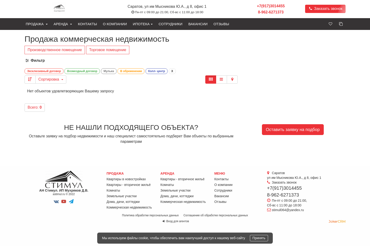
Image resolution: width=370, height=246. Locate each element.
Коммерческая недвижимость (129, 207)
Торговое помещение (107, 50)
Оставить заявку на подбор (293, 129)
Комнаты (113, 190)
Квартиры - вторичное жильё (129, 185)
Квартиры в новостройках (126, 179)
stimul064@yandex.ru (288, 210)
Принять (258, 238)
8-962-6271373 (271, 12)
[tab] (185, 61)
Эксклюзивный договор (44, 71)
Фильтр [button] (35, 60)
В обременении (131, 71)
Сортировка (50, 79)
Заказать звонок (325, 9)
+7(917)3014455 (271, 6)
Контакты (87, 24)
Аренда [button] (63, 24)
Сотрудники (170, 24)
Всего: (35, 107)
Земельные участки (122, 196)
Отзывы (221, 24)
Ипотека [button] (143, 24)
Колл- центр (156, 71)
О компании (115, 24)
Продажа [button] (37, 24)
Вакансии (197, 24)
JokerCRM (337, 221)
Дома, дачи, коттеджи (123, 202)
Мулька (109, 71)
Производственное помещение (55, 50)
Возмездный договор (82, 71)
